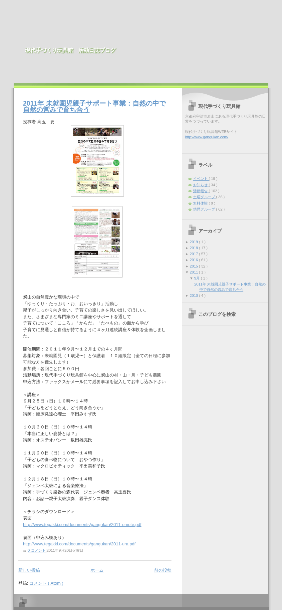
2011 (194, 272)
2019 (194, 242)
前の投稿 (162, 570)
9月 (197, 278)
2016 (194, 260)
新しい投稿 (29, 570)
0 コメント (37, 550)
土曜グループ (204, 197)
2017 (194, 254)
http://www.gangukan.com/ (206, 137)
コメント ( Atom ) (46, 583)
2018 (194, 248)
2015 (194, 266)
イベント (201, 179)
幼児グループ (204, 209)
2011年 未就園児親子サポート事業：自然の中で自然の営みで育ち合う (94, 107)
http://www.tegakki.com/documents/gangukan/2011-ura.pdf (79, 543)
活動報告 (201, 191)
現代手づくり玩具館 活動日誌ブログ (70, 50)
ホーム (97, 570)
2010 (194, 296)
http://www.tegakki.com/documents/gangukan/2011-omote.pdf (82, 524)
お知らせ (201, 185)
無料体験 (201, 203)
